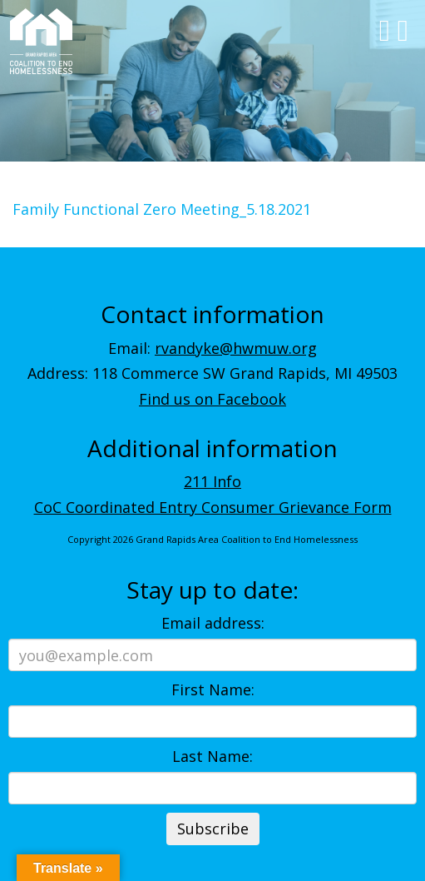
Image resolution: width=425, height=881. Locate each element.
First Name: (213, 689)
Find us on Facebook (212, 399)
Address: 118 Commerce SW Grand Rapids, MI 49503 (212, 373)
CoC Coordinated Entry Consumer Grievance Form (213, 507)
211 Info (212, 481)
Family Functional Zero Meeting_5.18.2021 (161, 209)
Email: (212, 348)
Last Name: (212, 756)
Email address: (212, 623)
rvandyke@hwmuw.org (236, 348)
